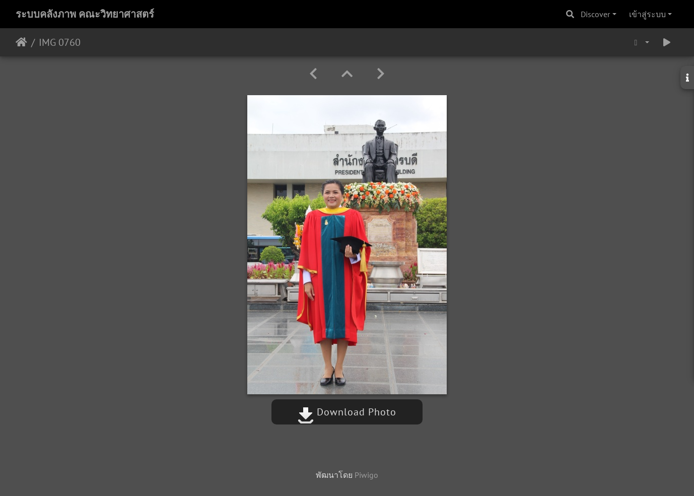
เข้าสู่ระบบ (647, 14)
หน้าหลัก (21, 42)
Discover (595, 14)
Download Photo (347, 411)
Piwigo (366, 475)
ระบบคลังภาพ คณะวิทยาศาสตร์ (85, 14)
